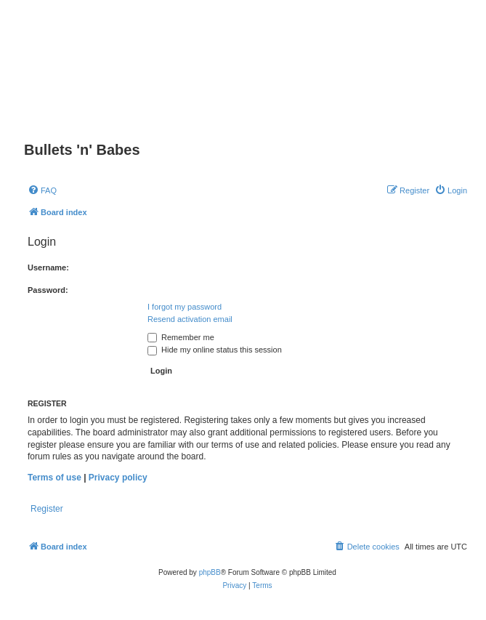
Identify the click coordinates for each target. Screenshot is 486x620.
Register (47, 509)
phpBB (210, 572)
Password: (48, 290)
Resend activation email (189, 319)
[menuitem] (42, 190)
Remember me (180, 337)
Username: (48, 267)
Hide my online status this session (214, 349)
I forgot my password (184, 306)
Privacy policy (118, 477)
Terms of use (54, 477)
